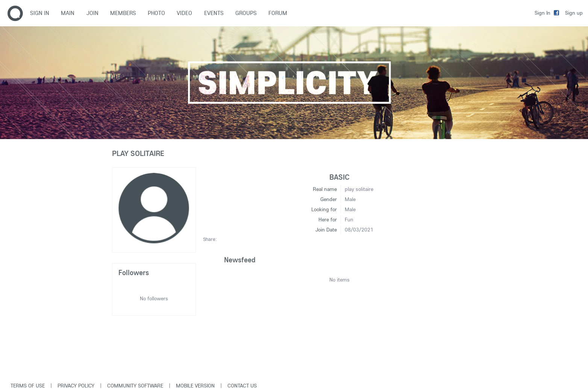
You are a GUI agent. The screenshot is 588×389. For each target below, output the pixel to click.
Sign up (574, 12)
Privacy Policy (76, 385)
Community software (135, 385)
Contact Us (242, 385)
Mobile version (195, 385)
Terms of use (28, 385)
